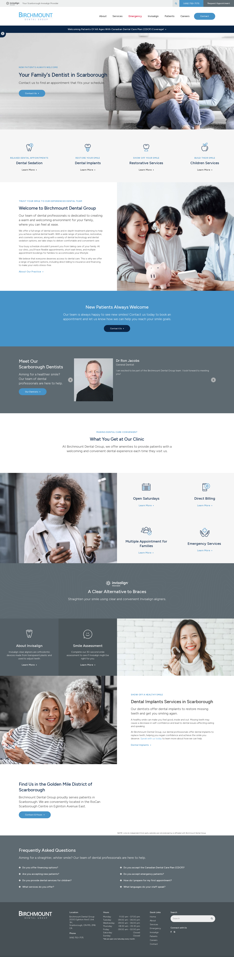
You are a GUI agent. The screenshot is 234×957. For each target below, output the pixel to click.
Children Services (204, 163)
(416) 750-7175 (76, 937)
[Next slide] (213, 380)
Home (153, 916)
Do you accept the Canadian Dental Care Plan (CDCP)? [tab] (154, 867)
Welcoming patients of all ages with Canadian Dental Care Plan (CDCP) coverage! (116, 29)
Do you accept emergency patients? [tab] (144, 874)
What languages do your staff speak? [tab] (144, 886)
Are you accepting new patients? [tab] (40, 874)
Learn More (28, 169)
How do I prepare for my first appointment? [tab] (148, 880)
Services (154, 924)
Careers (185, 16)
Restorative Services (146, 163)
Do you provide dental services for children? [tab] (46, 880)
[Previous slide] (70, 380)
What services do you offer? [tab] (38, 886)
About (153, 920)
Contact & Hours (33, 814)
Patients (153, 936)
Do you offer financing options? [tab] (40, 867)
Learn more (203, 169)
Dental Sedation (29, 163)
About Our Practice (30, 271)
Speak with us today (151, 738)
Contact (204, 16)
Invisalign (154, 932)
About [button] (103, 16)
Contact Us (31, 93)
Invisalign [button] (153, 16)
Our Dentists (31, 392)
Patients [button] (169, 16)
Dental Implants (88, 163)
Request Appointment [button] (218, 3)
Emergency (135, 16)
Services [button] (118, 16)
